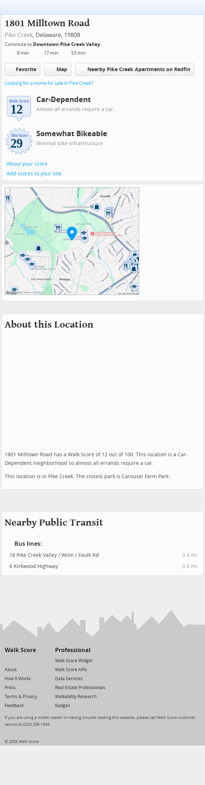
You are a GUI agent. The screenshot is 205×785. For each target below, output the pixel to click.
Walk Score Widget (73, 660)
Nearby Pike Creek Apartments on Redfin (134, 69)
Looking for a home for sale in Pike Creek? (49, 83)
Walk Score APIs (71, 669)
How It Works (18, 678)
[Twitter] (9, 660)
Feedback (14, 705)
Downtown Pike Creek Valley (67, 44)
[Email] (31, 660)
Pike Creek (19, 35)
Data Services (69, 678)
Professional (73, 650)
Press (10, 687)
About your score (26, 164)
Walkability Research (75, 696)
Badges (62, 705)
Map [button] (57, 69)
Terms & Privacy (21, 696)
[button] (72, 233)
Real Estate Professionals (80, 687)
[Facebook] (20, 660)
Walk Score (20, 650)
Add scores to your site (34, 174)
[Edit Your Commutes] (104, 43)
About (11, 669)
